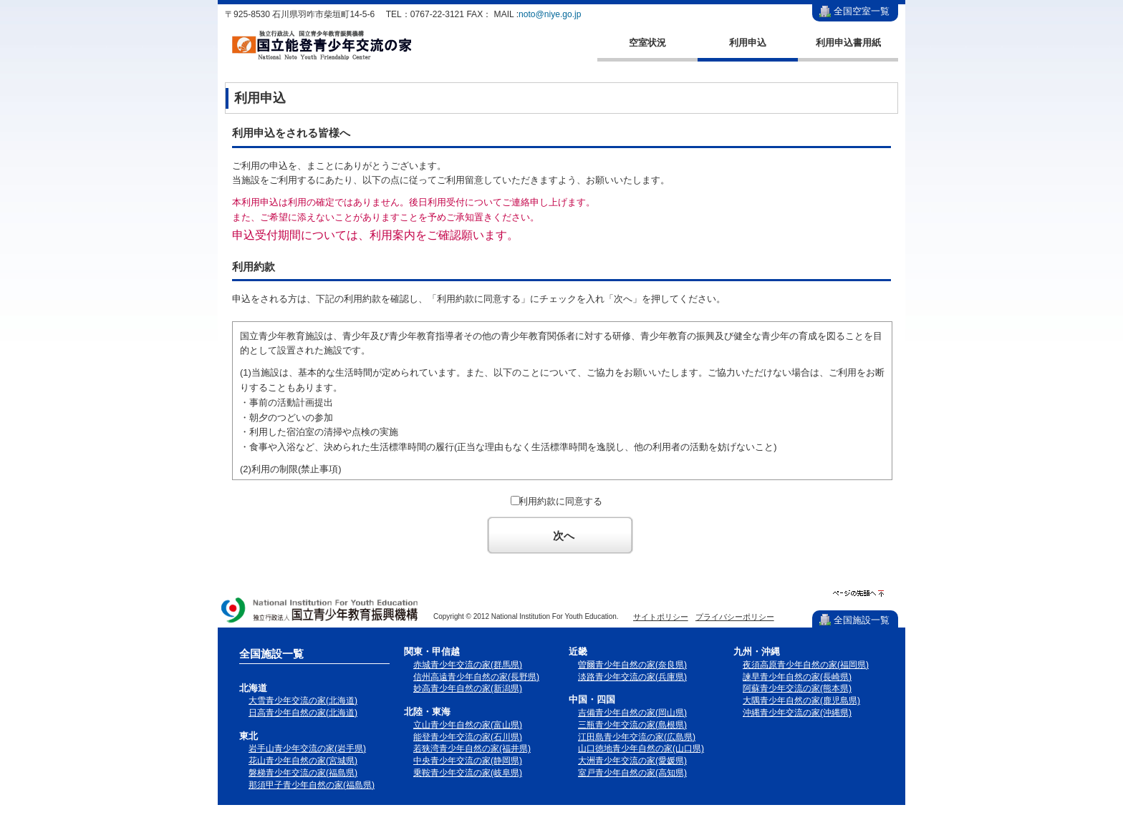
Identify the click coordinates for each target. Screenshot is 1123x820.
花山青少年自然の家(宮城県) (303, 761)
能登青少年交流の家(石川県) (467, 737)
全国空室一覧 (862, 11)
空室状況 (647, 42)
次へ (563, 535)
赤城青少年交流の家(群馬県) (467, 665)
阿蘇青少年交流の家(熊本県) (797, 688)
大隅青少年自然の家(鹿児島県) (801, 700)
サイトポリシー (660, 616)
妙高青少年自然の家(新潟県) (467, 688)
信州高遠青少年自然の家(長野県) (476, 677)
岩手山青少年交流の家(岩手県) (307, 748)
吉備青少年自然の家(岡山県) (632, 713)
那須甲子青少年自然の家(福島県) (312, 785)
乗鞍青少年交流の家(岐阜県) (467, 773)
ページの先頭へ (858, 593)
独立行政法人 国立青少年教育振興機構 (320, 611)
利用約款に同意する (560, 501)
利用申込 (747, 42)
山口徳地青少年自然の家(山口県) (641, 748)
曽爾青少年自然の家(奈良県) (632, 665)
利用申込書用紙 (848, 42)
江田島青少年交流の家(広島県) (636, 737)
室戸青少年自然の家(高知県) (632, 773)
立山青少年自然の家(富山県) (467, 725)
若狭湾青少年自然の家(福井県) (472, 748)
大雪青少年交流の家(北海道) (303, 700)
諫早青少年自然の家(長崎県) (797, 677)
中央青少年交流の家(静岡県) (467, 761)
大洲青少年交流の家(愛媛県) (632, 761)
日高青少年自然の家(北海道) (303, 713)
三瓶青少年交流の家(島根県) (632, 725)
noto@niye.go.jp (550, 14)
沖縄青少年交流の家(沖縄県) (797, 713)
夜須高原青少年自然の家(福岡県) (806, 665)
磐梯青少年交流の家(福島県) (303, 773)
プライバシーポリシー (734, 616)
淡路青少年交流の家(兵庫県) (632, 677)
